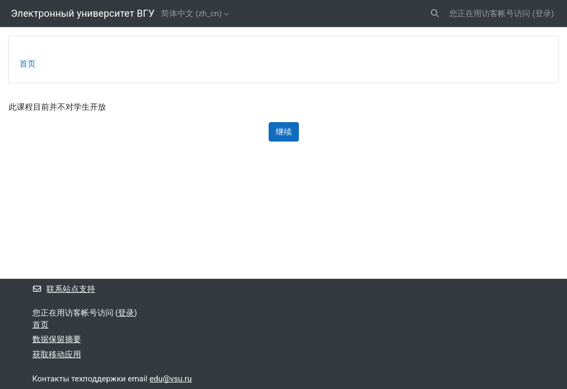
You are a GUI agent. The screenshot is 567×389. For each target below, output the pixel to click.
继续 (284, 132)
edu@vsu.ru (170, 379)
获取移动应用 (56, 354)
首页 (27, 64)
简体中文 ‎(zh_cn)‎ (191, 13)
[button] (435, 13)
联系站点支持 (64, 289)
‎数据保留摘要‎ (56, 339)
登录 (543, 13)
